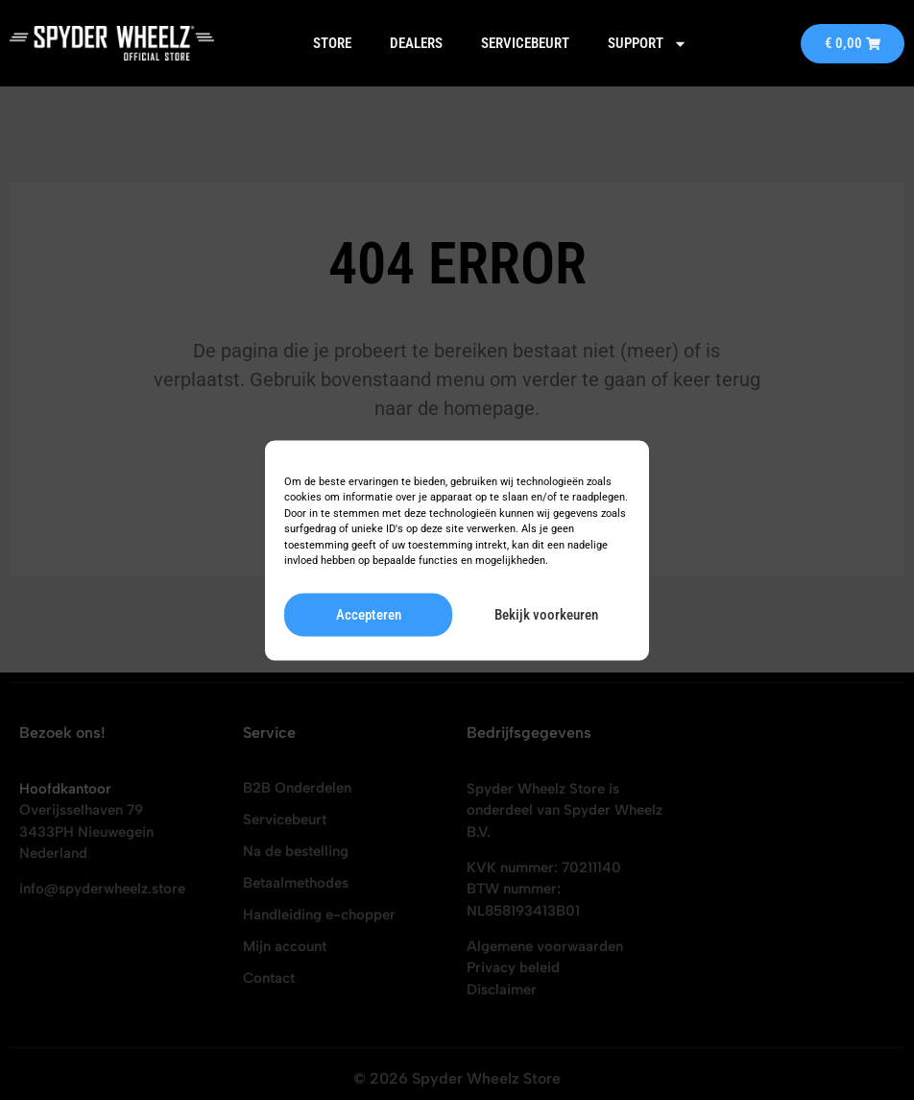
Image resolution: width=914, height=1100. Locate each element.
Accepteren (368, 614)
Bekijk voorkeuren (546, 614)
